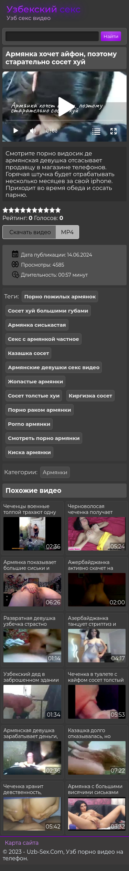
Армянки (55, 472)
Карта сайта (22, 843)
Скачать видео (41, 232)
